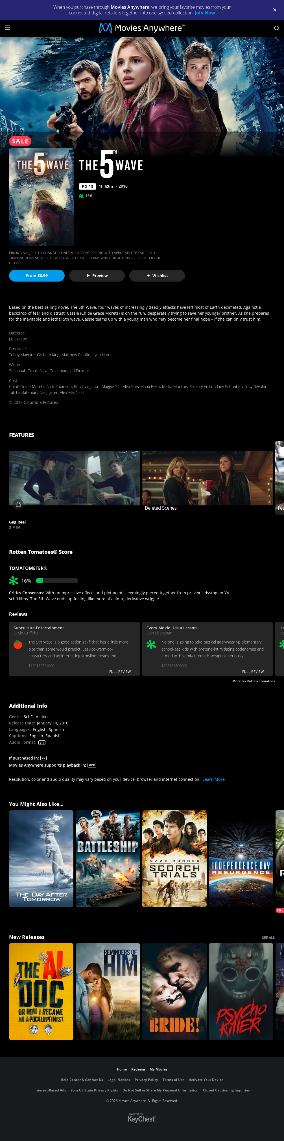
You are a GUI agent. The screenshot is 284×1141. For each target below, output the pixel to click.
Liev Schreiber (229, 386)
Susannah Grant (23, 370)
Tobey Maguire (22, 354)
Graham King (48, 354)
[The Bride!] (174, 991)
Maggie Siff (111, 386)
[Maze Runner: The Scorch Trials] (174, 858)
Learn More (213, 779)
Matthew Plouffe (76, 354)
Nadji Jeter (49, 392)
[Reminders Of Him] (108, 991)
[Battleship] (108, 858)
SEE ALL (268, 937)
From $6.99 (37, 275)
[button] (74, 478)
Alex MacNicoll (72, 392)
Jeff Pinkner (79, 370)
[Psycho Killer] (241, 991)
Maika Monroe (174, 386)
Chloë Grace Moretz (26, 386)
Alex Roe (130, 386)
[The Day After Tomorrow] (41, 858)
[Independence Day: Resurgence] (241, 858)
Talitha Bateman (23, 392)
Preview (97, 275)
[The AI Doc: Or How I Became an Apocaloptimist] (41, 991)
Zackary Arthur (202, 386)
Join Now (205, 13)
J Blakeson (18, 339)
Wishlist (157, 275)
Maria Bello (150, 386)
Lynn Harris (102, 354)
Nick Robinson (59, 386)
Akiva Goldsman (53, 370)
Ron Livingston (86, 386)
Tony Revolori (255, 386)
